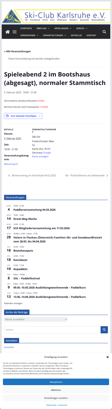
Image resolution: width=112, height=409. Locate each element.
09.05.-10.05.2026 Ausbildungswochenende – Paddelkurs (49, 287)
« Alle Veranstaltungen (17, 51)
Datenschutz (51, 405)
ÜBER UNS (41, 28)
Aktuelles (76, 35)
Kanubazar (20, 260)
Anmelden (9, 347)
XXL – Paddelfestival (26, 278)
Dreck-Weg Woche (25, 219)
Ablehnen (56, 389)
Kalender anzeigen (13, 303)
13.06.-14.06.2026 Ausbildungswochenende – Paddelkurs (49, 297)
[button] (107, 357)
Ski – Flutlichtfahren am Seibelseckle (85, 175)
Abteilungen (61, 28)
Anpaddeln (20, 269)
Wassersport (11, 164)
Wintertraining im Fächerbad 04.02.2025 (33, 175)
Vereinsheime (27, 35)
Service (80, 28)
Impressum (62, 405)
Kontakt (91, 35)
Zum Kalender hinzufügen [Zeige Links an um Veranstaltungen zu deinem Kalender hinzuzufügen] (24, 116)
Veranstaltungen (53, 35)
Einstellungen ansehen (56, 397)
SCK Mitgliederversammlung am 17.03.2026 (41, 228)
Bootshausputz (23, 250)
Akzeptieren (56, 381)
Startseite (26, 28)
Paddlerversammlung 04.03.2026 (34, 209)
